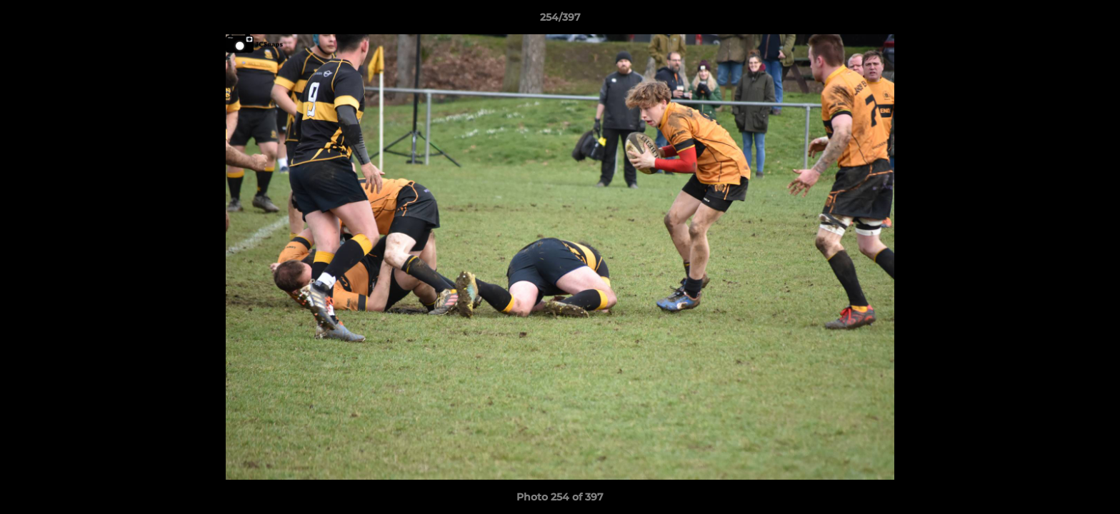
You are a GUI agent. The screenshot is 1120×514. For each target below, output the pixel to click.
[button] (1094, 20)
